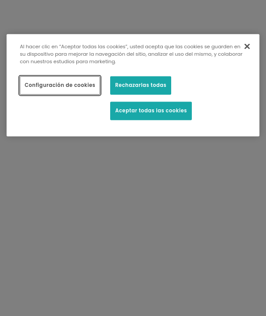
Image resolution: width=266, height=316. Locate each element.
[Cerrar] (247, 46)
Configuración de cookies (60, 85)
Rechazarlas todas (140, 85)
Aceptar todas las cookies (151, 110)
